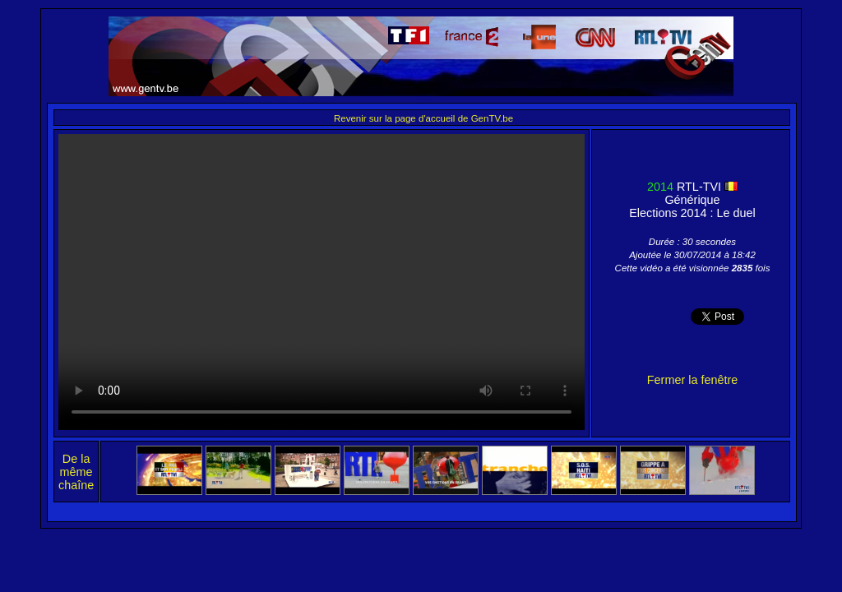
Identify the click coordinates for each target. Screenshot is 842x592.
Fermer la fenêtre (692, 379)
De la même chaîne (76, 472)
